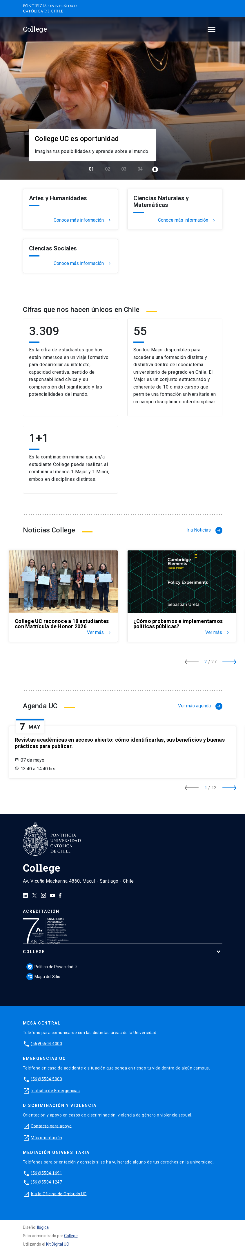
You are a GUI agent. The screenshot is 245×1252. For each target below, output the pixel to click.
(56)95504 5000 (46, 1078)
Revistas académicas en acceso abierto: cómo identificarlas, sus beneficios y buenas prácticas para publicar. (120, 743)
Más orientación (46, 1137)
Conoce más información (83, 220)
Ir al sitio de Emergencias (55, 1090)
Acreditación (41, 911)
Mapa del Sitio (43, 976)
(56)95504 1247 (46, 1182)
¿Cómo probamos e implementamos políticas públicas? (178, 624)
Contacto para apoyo (51, 1125)
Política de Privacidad (49, 966)
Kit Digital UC (57, 1244)
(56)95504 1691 (46, 1172)
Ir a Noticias (204, 530)
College (34, 951)
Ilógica (43, 1227)
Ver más (99, 632)
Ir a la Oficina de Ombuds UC (59, 1193)
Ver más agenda (200, 706)
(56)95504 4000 (46, 1043)
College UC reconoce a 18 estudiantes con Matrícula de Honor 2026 (62, 624)
